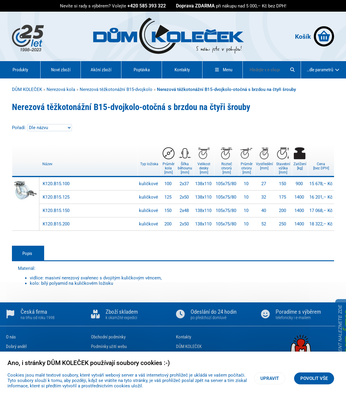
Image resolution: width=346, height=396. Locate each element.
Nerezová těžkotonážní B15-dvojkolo (116, 89)
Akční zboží (101, 69)
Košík (314, 36)
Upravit (269, 378)
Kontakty (182, 69)
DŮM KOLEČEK (27, 89)
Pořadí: (19, 127)
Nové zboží (61, 69)
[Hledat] (292, 69)
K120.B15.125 (56, 197)
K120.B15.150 (56, 210)
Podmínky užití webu (109, 346)
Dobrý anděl (16, 346)
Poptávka (142, 69)
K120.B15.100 (56, 183)
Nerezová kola (61, 89)
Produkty (20, 69)
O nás (11, 337)
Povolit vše (314, 378)
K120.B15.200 (56, 224)
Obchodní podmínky (108, 337)
